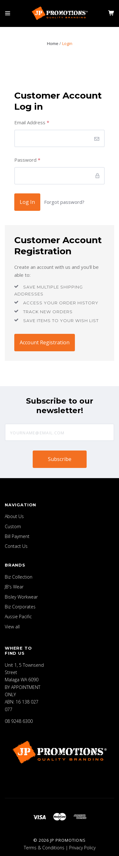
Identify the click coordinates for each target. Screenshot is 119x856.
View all (12, 627)
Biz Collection (18, 577)
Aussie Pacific (18, 616)
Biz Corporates (20, 607)
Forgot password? (64, 202)
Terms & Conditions (44, 848)
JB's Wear (14, 587)
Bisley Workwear (21, 597)
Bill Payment (17, 536)
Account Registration (44, 342)
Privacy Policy (82, 848)
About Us (14, 516)
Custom (13, 526)
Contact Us (16, 546)
